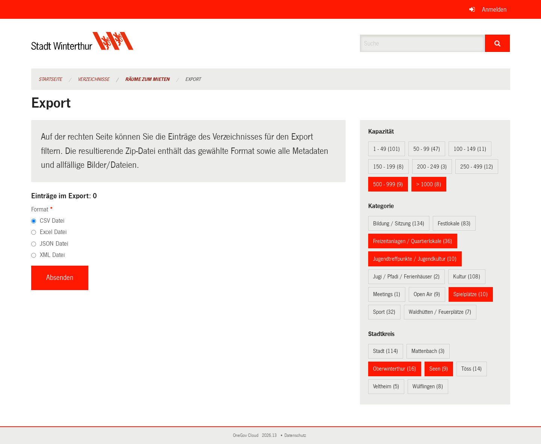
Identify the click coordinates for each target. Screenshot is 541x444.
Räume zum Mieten (147, 79)
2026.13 (270, 435)
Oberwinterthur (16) (394, 369)
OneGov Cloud (247, 435)
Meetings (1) (386, 294)
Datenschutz (296, 435)
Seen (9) (438, 369)
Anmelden (494, 9)
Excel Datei (53, 232)
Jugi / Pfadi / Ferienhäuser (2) (406, 277)
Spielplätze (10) (470, 294)
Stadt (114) (385, 351)
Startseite (50, 79)
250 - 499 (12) (476, 167)
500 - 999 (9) (388, 184)
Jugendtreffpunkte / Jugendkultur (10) (414, 259)
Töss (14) (471, 369)
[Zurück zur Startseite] (82, 47)
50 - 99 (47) (426, 149)
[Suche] (497, 43)
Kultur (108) (466, 277)
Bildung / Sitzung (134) (398, 223)
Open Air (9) (427, 294)
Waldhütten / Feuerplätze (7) (440, 312)
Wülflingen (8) (428, 386)
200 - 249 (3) (432, 167)
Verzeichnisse (93, 79)
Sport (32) (384, 312)
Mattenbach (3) (427, 351)
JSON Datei (54, 243)
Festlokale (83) (454, 223)
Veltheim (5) (386, 386)
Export (193, 79)
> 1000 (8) (428, 184)
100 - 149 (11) (469, 149)
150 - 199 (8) (388, 167)
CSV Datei (52, 220)
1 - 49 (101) (386, 149)
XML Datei (52, 255)
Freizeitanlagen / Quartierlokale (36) (412, 241)
